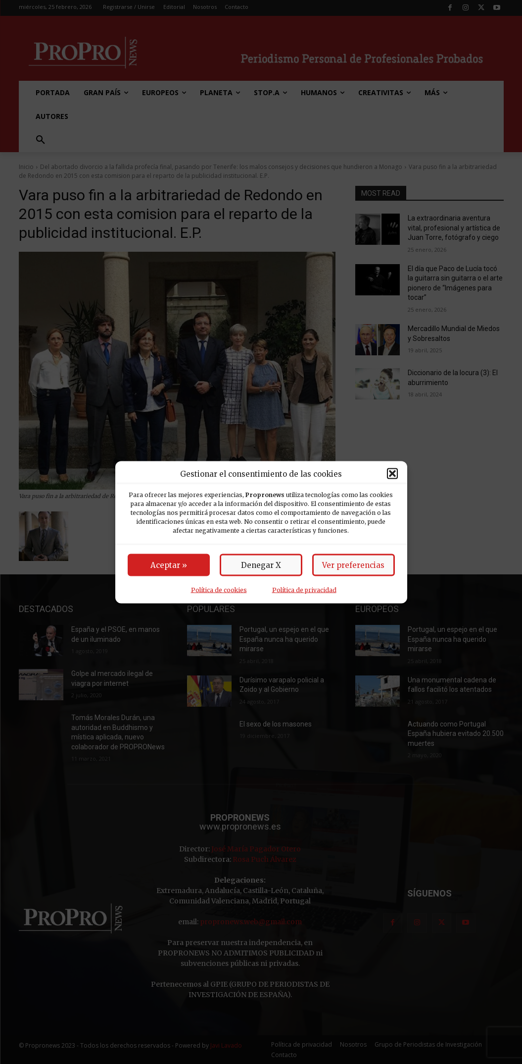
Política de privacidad (304, 589)
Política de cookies (219, 589)
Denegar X (261, 564)
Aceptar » (168, 564)
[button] (392, 474)
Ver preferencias (353, 564)
